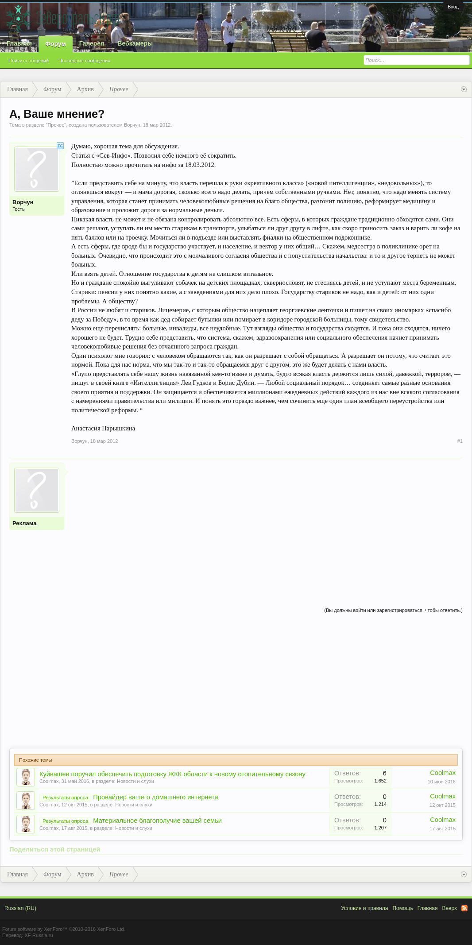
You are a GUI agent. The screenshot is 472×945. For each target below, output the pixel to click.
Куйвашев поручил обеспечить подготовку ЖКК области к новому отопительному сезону (172, 774)
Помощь (402, 908)
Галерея (91, 43)
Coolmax (48, 781)
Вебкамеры (135, 43)
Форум (55, 43)
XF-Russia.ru (38, 935)
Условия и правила (364, 908)
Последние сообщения (84, 60)
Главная (19, 43)
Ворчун (132, 125)
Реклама (24, 523)
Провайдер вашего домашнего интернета (155, 797)
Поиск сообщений (28, 60)
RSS (464, 908)
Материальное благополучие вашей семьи (157, 820)
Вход (453, 6)
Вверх (449, 908)
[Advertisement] (267, 525)
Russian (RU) (20, 908)
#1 (460, 441)
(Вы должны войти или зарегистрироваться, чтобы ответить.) (393, 610)
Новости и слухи (135, 781)
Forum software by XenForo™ (63, 929)
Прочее (55, 125)
